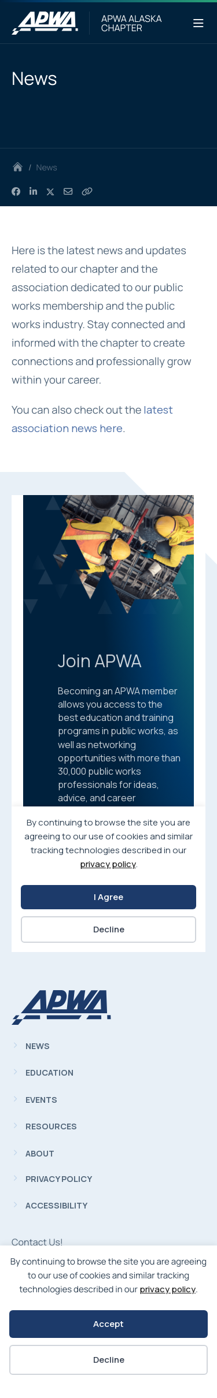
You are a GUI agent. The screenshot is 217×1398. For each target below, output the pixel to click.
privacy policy (167, 1289)
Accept (108, 1324)
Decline (108, 1360)
